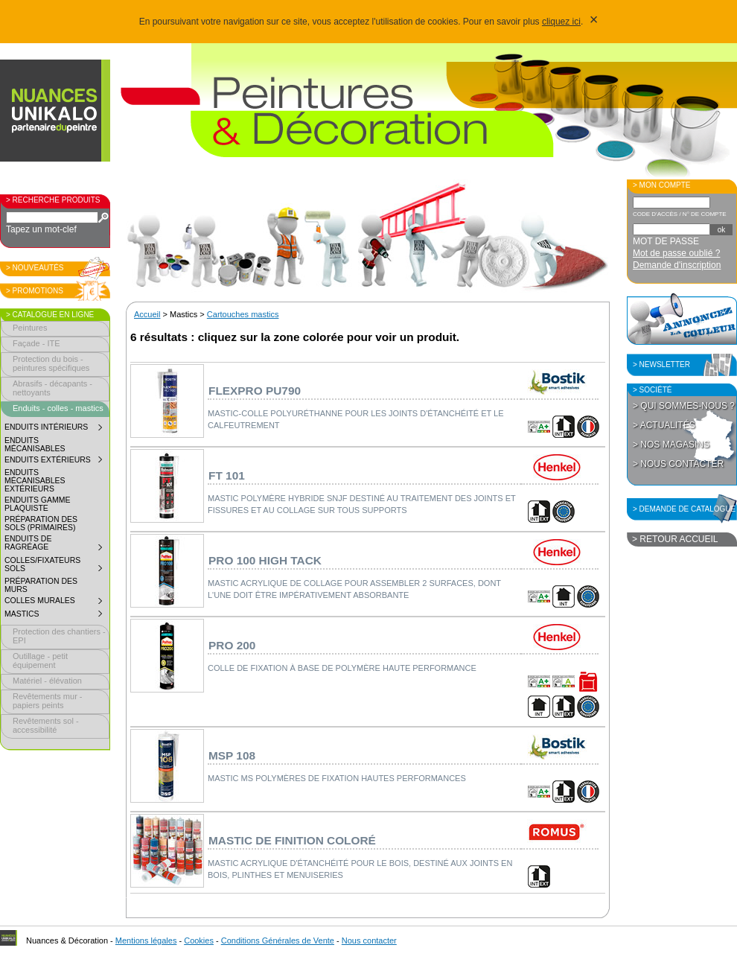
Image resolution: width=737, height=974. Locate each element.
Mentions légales (146, 940)
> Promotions (34, 291)
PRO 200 (231, 645)
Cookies (199, 940)
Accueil (147, 314)
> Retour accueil (675, 539)
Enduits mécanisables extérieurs (34, 480)
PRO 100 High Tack (265, 560)
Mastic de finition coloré (292, 840)
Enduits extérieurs (56, 462)
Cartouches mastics (243, 314)
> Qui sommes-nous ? (684, 406)
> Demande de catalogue (684, 509)
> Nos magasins (671, 444)
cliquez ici (561, 21)
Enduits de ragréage (56, 545)
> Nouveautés (35, 268)
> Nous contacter (678, 464)
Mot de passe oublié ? (676, 253)
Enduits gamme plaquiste (37, 504)
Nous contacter (369, 940)
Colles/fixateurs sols (56, 566)
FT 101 (226, 475)
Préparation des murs (40, 585)
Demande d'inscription (677, 265)
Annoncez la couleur (682, 319)
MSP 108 (231, 755)
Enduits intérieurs (56, 429)
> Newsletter (661, 364)
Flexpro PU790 (254, 390)
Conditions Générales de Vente (277, 940)
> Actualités (664, 425)
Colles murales (56, 602)
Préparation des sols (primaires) (40, 523)
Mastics (56, 616)
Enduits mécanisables (34, 444)
